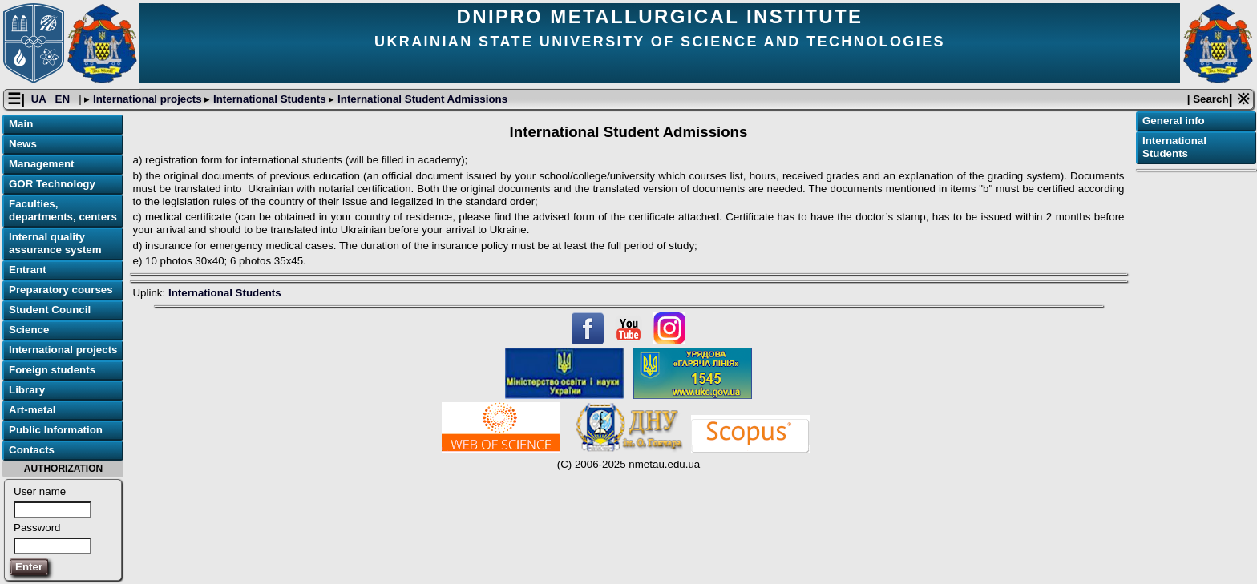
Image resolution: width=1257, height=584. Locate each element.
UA (40, 99)
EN (64, 99)
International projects (147, 99)
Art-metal (32, 410)
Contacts (32, 450)
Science (29, 330)
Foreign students (52, 370)
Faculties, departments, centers (63, 210)
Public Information (56, 430)
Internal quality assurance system (55, 243)
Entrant (27, 270)
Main (21, 124)
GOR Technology (52, 184)
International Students (269, 99)
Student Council (50, 310)
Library (27, 390)
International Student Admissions (420, 99)
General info (1173, 121)
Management (41, 164)
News (23, 144)
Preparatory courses (61, 290)
